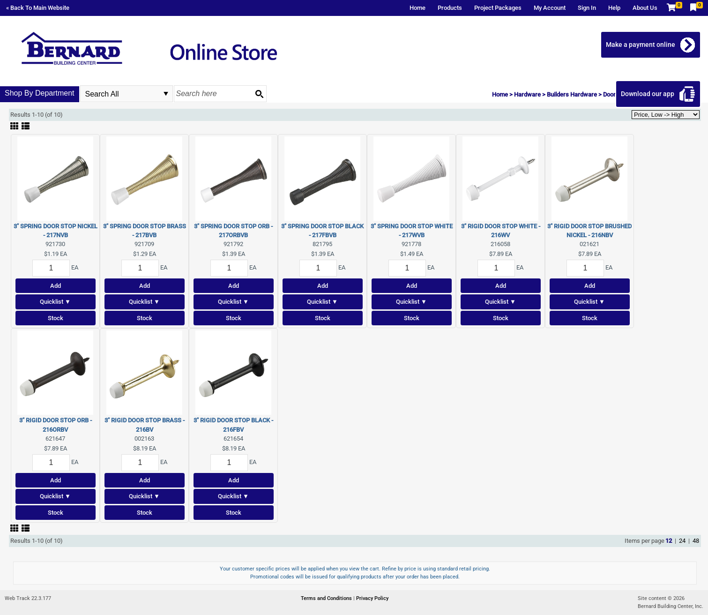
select (165, 94)
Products (450, 7)
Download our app (647, 94)
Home (417, 7)
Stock (55, 318)
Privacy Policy (372, 598)
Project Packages (498, 7)
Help (614, 7)
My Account (550, 7)
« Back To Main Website (37, 7)
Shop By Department (40, 93)
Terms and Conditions (327, 598)
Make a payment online (640, 44)
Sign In (587, 7)
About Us (645, 7)
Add (55, 285)
